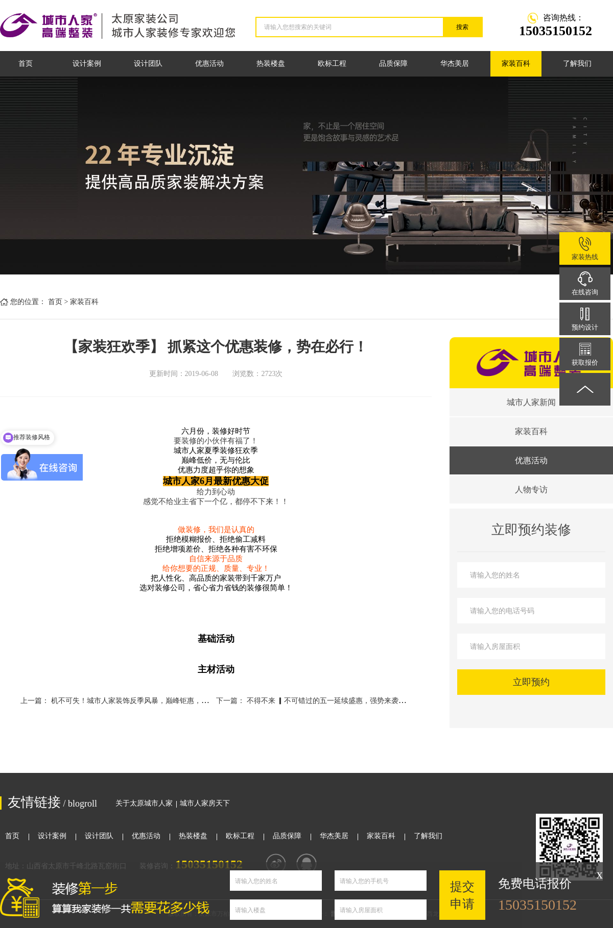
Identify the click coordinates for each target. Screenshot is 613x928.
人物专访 (531, 489)
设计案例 (87, 63)
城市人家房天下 (205, 803)
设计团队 (148, 63)
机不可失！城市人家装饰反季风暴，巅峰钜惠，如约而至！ (144, 701)
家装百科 (516, 63)
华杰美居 (454, 63)
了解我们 (577, 63)
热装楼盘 (270, 63)
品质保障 (393, 63)
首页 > (58, 302)
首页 (25, 63)
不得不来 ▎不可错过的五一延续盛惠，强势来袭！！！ (333, 701)
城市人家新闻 (531, 402)
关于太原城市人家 (144, 803)
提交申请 (462, 895)
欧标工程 (332, 63)
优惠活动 (209, 63)
